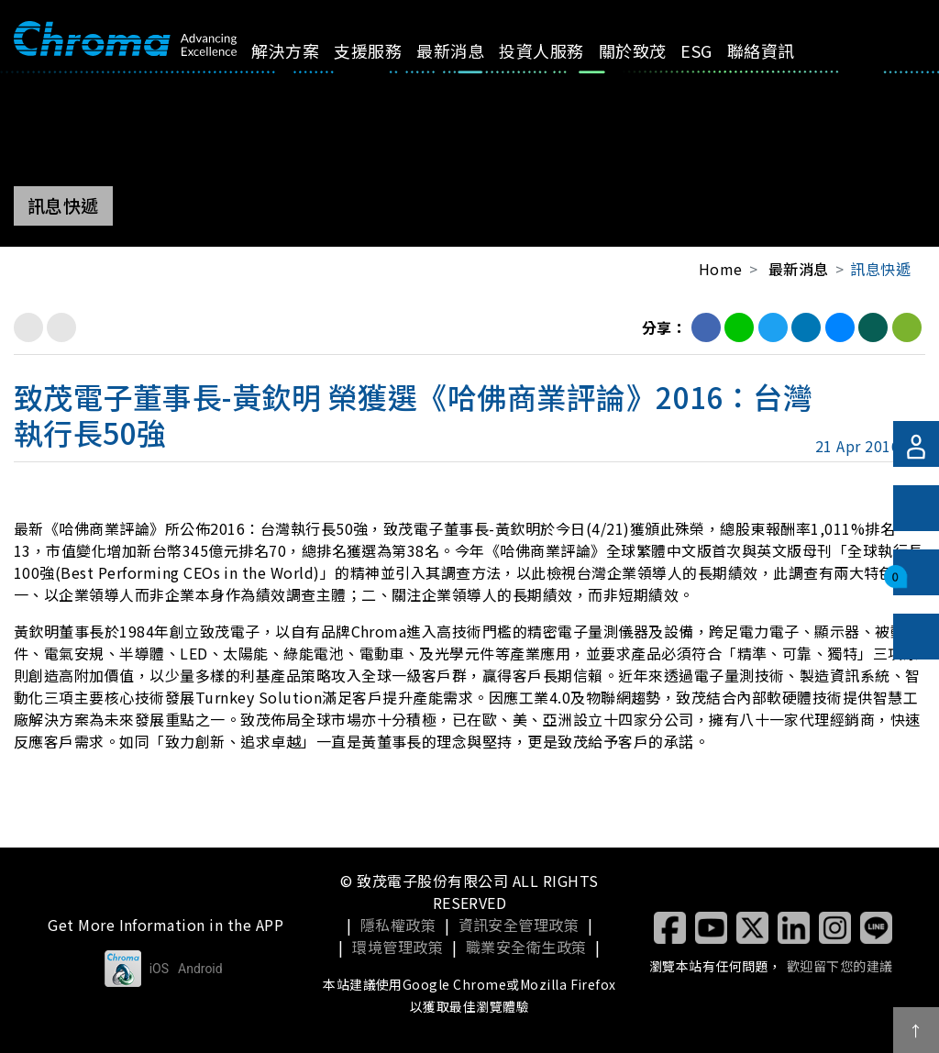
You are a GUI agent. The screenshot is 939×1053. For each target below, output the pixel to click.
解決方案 (297, 63)
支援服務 (368, 63)
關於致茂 (593, 63)
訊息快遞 (880, 269)
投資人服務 (516, 63)
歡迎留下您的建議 (840, 966)
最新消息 (438, 63)
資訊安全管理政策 (519, 925)
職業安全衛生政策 (526, 947)
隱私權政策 (398, 925)
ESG (652, 50)
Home (721, 269)
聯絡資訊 (709, 63)
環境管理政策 (397, 947)
